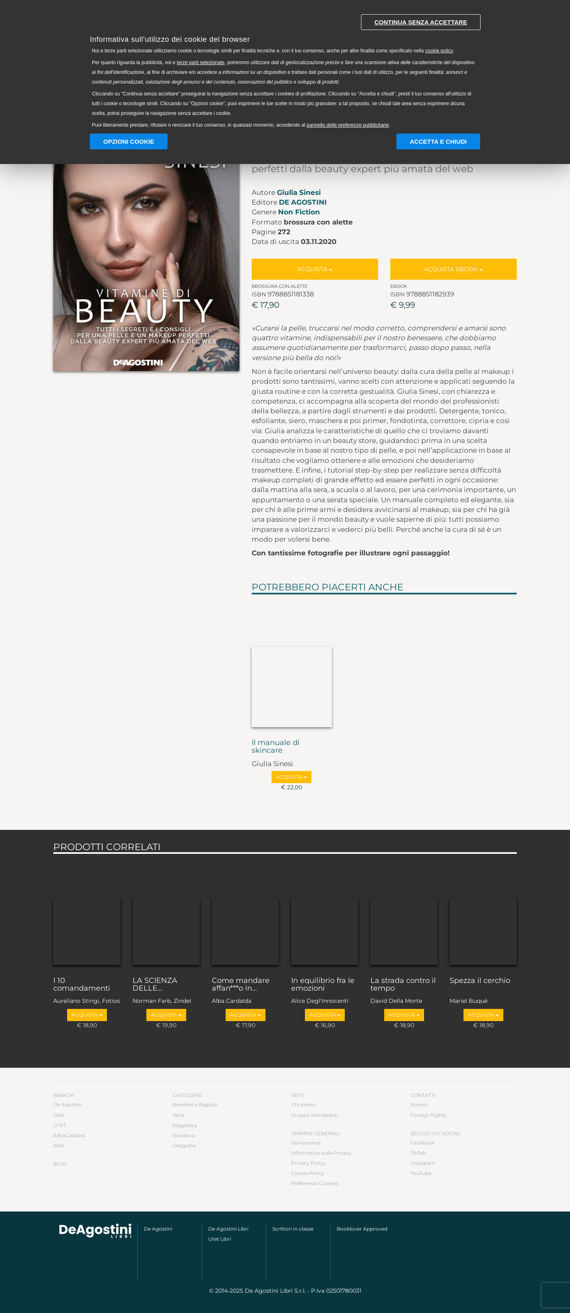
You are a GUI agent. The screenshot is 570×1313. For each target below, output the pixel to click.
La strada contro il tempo (403, 985)
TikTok (418, 1153)
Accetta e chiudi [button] (438, 141)
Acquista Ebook (453, 269)
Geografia (184, 1145)
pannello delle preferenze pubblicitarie (348, 125)
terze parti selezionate (200, 62)
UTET (59, 1125)
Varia (178, 1115)
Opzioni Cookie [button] (128, 141)
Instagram (422, 1163)
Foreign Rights (428, 1115)
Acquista (314, 269)
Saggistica (184, 1125)
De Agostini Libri (228, 1229)
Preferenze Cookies (314, 1183)
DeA (58, 1115)
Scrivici (418, 1104)
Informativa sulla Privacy (321, 1153)
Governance (306, 1143)
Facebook (422, 1143)
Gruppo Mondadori (314, 1115)
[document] (285, 69)
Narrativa (183, 1135)
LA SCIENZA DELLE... (155, 985)
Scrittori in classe (292, 1229)
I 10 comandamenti (81, 985)
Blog (60, 1164)
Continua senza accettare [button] (420, 22)
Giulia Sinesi (299, 192)
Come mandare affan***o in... (241, 985)
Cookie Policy (307, 1173)
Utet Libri (219, 1239)
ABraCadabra (69, 1135)
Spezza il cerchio (480, 981)
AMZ (59, 1145)
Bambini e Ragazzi (194, 1104)
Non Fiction (299, 212)
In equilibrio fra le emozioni (323, 985)
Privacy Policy (308, 1163)
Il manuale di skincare (276, 747)
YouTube (420, 1173)
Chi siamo (303, 1104)
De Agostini (303, 202)
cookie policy (439, 51)
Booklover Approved (362, 1229)
